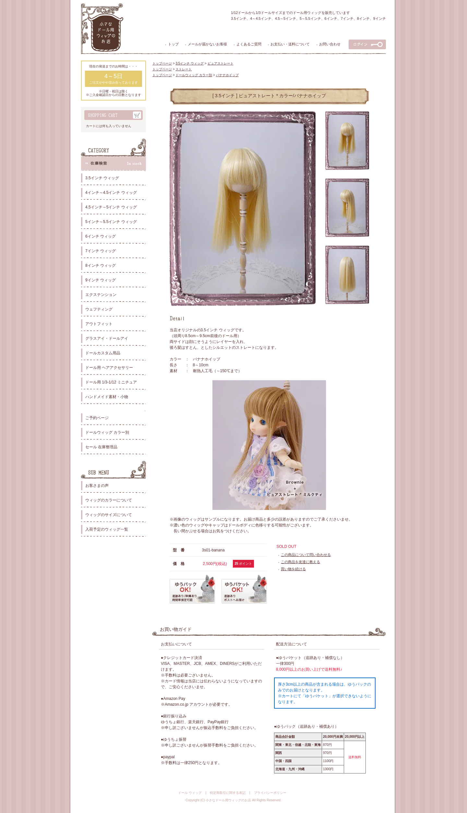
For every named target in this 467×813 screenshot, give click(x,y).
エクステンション (100, 294)
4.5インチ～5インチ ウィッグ (111, 207)
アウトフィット (99, 324)
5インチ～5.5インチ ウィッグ (111, 221)
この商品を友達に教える (300, 562)
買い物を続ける (293, 569)
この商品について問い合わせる (306, 555)
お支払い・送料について (290, 44)
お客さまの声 (97, 485)
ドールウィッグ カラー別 (107, 432)
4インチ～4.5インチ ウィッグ (111, 192)
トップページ (162, 63)
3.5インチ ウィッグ (102, 178)
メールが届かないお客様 (207, 44)
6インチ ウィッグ (100, 236)
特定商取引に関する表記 (227, 793)
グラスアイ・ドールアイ (106, 338)
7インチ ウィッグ (100, 251)
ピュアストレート (221, 63)
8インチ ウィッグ (100, 265)
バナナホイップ (227, 75)
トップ (173, 44)
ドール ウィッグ (190, 793)
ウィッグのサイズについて (108, 515)
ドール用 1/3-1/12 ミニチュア (111, 382)
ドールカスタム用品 (102, 353)
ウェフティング (99, 309)
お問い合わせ (330, 44)
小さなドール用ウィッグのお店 (228, 800)
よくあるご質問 (248, 44)
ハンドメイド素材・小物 (106, 397)
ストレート (183, 69)
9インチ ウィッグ (100, 280)
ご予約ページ (97, 418)
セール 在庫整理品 (101, 447)
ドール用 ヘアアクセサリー (109, 367)
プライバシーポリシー (270, 793)
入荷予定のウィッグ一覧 (106, 529)
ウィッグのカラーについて (108, 500)
